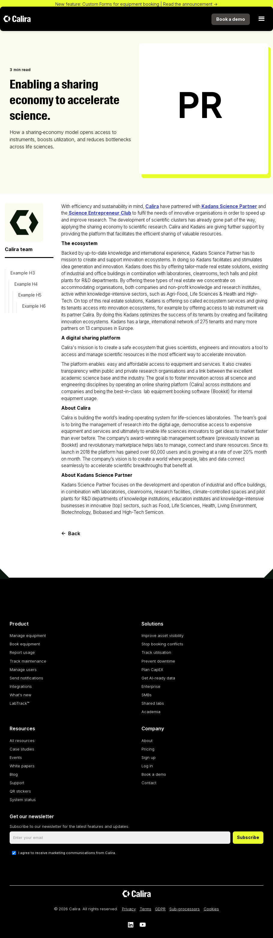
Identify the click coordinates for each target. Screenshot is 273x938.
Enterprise (150, 686)
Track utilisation (156, 652)
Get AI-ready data (158, 678)
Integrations (21, 686)
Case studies (22, 749)
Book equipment (25, 644)
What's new (20, 695)
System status (23, 799)
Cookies (211, 909)
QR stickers (20, 791)
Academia (150, 712)
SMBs (146, 695)
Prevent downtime (158, 661)
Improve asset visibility (162, 635)
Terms (145, 909)
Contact (148, 783)
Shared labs (152, 703)
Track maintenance (28, 661)
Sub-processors (184, 909)
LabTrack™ (19, 703)
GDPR (160, 909)
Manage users (23, 669)
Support (17, 783)
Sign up (148, 757)
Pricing (147, 749)
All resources (22, 740)
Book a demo (153, 774)
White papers (22, 766)
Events (16, 757)
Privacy (129, 909)
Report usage (22, 652)
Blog (14, 774)
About (147, 740)
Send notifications (26, 678)
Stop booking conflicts (162, 644)
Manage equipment (28, 635)
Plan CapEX (152, 669)
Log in (147, 766)
